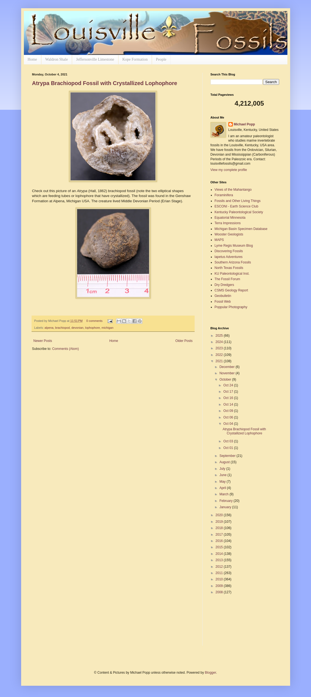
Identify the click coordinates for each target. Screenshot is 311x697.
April (223, 488)
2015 (219, 547)
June (223, 475)
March (224, 494)
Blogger (210, 672)
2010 (219, 579)
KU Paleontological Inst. (232, 274)
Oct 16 (228, 398)
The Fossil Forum (227, 279)
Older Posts (184, 341)
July (222, 469)
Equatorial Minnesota (230, 218)
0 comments (94, 320)
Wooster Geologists (229, 234)
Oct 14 (228, 404)
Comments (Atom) (65, 349)
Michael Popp (244, 124)
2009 (219, 586)
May (222, 482)
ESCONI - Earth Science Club (236, 206)
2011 (219, 573)
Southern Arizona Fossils (233, 262)
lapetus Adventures (229, 257)
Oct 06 (228, 417)
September (227, 456)
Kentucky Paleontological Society (239, 212)
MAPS (219, 240)
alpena (48, 327)
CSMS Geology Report (231, 290)
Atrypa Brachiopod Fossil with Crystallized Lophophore (104, 83)
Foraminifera (224, 195)
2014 (219, 554)
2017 (219, 534)
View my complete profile (229, 170)
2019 (219, 522)
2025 (219, 336)
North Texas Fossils (229, 268)
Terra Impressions (228, 223)
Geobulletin (223, 296)
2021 (219, 361)
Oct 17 (228, 392)
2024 (219, 342)
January (225, 507)
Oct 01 (228, 448)
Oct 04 (228, 424)
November (227, 373)
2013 (219, 560)
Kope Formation (135, 59)
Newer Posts (42, 341)
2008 (219, 592)
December (227, 367)
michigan (107, 327)
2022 (219, 355)
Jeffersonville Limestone (95, 59)
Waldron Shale (56, 59)
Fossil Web (223, 301)
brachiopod (62, 327)
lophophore (92, 327)
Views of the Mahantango (233, 190)
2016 (219, 541)
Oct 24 (228, 385)
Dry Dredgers (224, 285)
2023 (219, 348)
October (225, 379)
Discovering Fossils (229, 251)
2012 (219, 567)
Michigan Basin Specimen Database (241, 229)
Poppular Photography (231, 307)
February (226, 501)
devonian (77, 327)
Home (32, 59)
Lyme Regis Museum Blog (234, 246)
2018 (219, 528)
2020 (219, 515)
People (161, 59)
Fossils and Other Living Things (238, 201)
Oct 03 (228, 441)
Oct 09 (228, 411)
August (225, 462)
